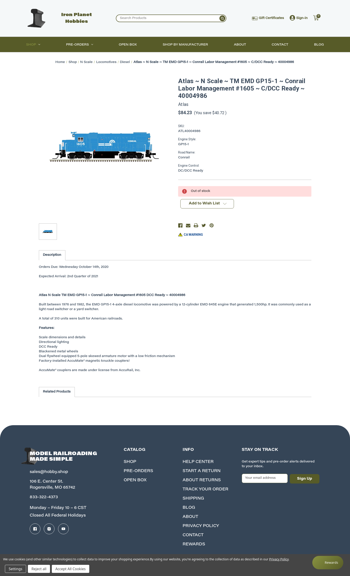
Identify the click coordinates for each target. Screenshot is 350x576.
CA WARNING (193, 234)
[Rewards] (327, 562)
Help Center (198, 462)
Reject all (38, 568)
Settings (15, 568)
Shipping (193, 499)
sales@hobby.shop (49, 472)
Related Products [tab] (57, 391)
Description (52, 255)
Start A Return (202, 471)
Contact (280, 44)
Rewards (194, 544)
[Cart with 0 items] (315, 18)
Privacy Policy (201, 526)
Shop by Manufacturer (185, 44)
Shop (33, 44)
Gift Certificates (268, 18)
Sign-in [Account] (299, 18)
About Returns (202, 480)
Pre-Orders (79, 44)
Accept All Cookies (70, 568)
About (240, 44)
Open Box (128, 44)
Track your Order (205, 490)
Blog (319, 44)
